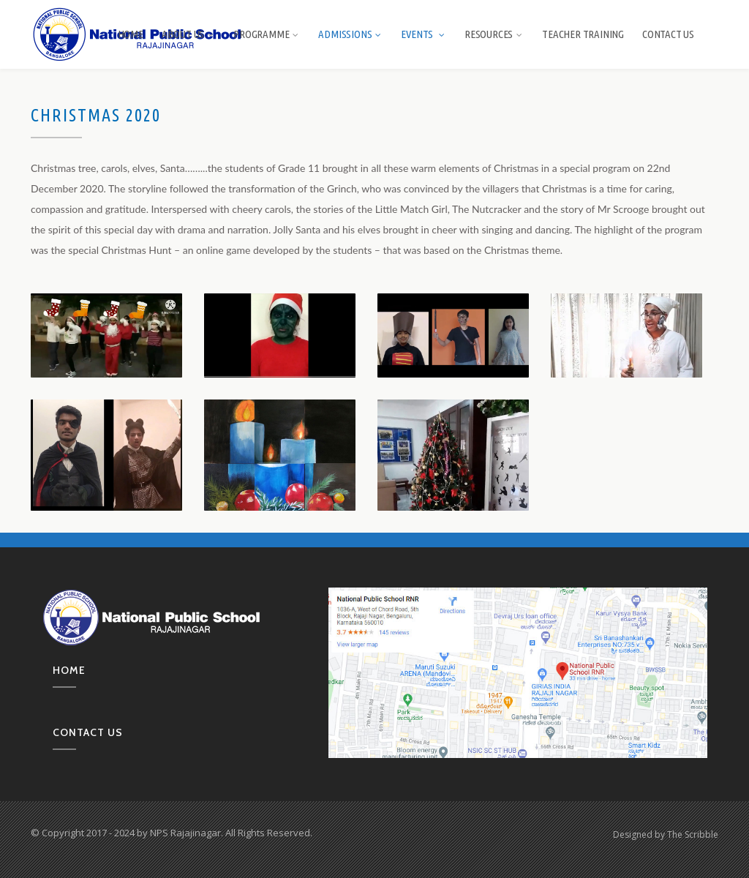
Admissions (350, 34)
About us (188, 34)
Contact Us (668, 34)
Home (130, 34)
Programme (266, 34)
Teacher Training (583, 34)
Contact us (88, 732)
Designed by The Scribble (665, 834)
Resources (494, 34)
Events (423, 34)
